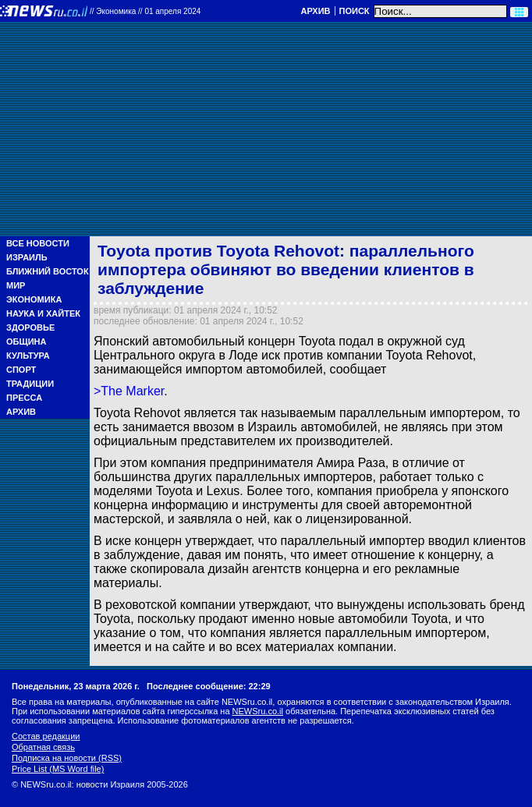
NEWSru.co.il (257, 711)
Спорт (21, 369)
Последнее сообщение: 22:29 (209, 686)
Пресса (24, 397)
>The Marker (129, 391)
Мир (15, 285)
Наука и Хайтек (43, 313)
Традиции (30, 383)
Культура (28, 355)
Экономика (34, 299)
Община (26, 341)
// (145, 11)
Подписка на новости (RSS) (67, 758)
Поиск (354, 11)
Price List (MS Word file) (58, 768)
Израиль (27, 257)
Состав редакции (46, 736)
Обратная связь (43, 747)
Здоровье (30, 327)
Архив (315, 11)
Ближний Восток (47, 271)
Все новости (37, 243)
